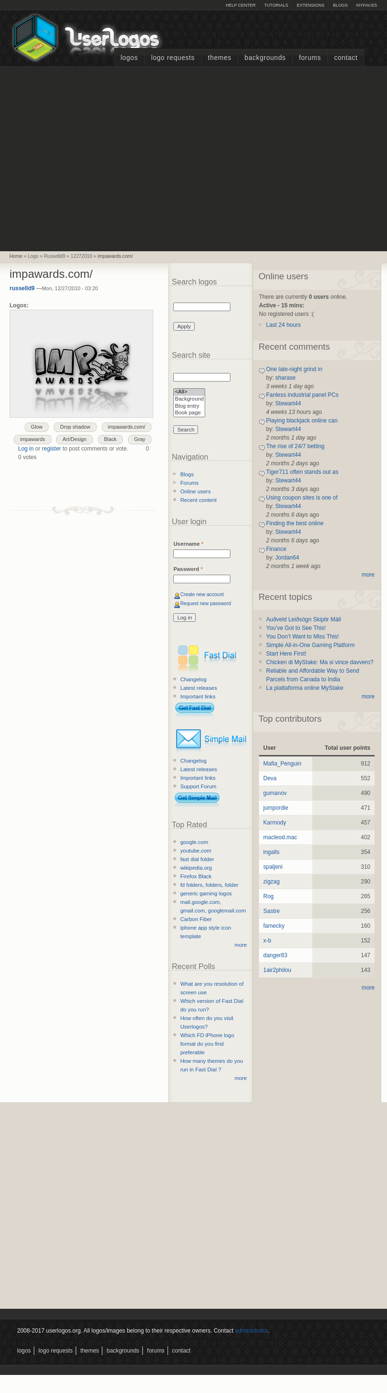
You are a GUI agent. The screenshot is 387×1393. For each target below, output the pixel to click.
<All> (189, 392)
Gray (139, 439)
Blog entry (189, 406)
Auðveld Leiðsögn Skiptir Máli (303, 619)
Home (16, 256)
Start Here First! (286, 653)
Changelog (193, 679)
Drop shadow (75, 427)
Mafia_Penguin (282, 763)
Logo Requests (173, 57)
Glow (37, 427)
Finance (276, 549)
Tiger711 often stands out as (302, 472)
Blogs (340, 5)
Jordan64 (287, 557)
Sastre (271, 911)
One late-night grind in (294, 369)
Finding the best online (295, 523)
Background (189, 399)
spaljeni (273, 866)
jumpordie (275, 807)
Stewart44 (288, 403)
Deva (270, 778)
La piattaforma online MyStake (304, 688)
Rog (268, 896)
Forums (310, 57)
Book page (189, 413)
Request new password (205, 603)
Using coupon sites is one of (301, 497)
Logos (129, 57)
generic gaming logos (206, 893)
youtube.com (195, 850)
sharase (285, 377)
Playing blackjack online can (301, 420)
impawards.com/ (115, 256)
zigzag (271, 881)
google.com (194, 842)
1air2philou (277, 970)
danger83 (275, 955)
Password (187, 569)
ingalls (271, 852)
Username (188, 544)
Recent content (198, 500)
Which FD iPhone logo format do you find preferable (207, 1043)
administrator (251, 1330)
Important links (198, 696)
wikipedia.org (196, 868)
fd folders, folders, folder (209, 885)
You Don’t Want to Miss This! (302, 636)
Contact (345, 57)
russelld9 (22, 288)
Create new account (202, 594)
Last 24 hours (283, 325)
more (241, 945)
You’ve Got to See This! (296, 628)
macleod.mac (280, 837)
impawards (32, 439)
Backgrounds (265, 57)
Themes (219, 57)
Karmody (274, 822)
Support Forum (198, 786)
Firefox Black (196, 876)
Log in (26, 448)
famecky (274, 925)
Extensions (310, 5)
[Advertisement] (89, 158)
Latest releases (198, 688)
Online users (195, 491)
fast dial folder (197, 859)
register (51, 448)
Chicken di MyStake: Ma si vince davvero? (319, 662)
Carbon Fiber (196, 919)
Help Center (241, 5)
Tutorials (276, 5)
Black (110, 439)
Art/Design (74, 439)
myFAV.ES (366, 5)
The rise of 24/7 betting (295, 446)
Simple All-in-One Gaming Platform (310, 645)
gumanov (275, 793)
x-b (267, 940)
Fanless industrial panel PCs (302, 395)
